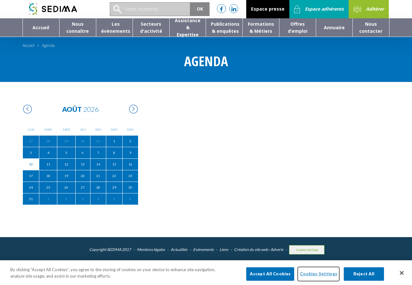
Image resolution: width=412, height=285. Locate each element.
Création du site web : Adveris (258, 249)
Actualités (179, 249)
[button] (78, 27)
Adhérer (368, 9)
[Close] (402, 276)
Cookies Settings (307, 250)
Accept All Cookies (270, 277)
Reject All (363, 277)
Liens (224, 249)
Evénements (203, 249)
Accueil (28, 45)
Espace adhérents (319, 9)
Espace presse (268, 9)
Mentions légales (151, 249)
